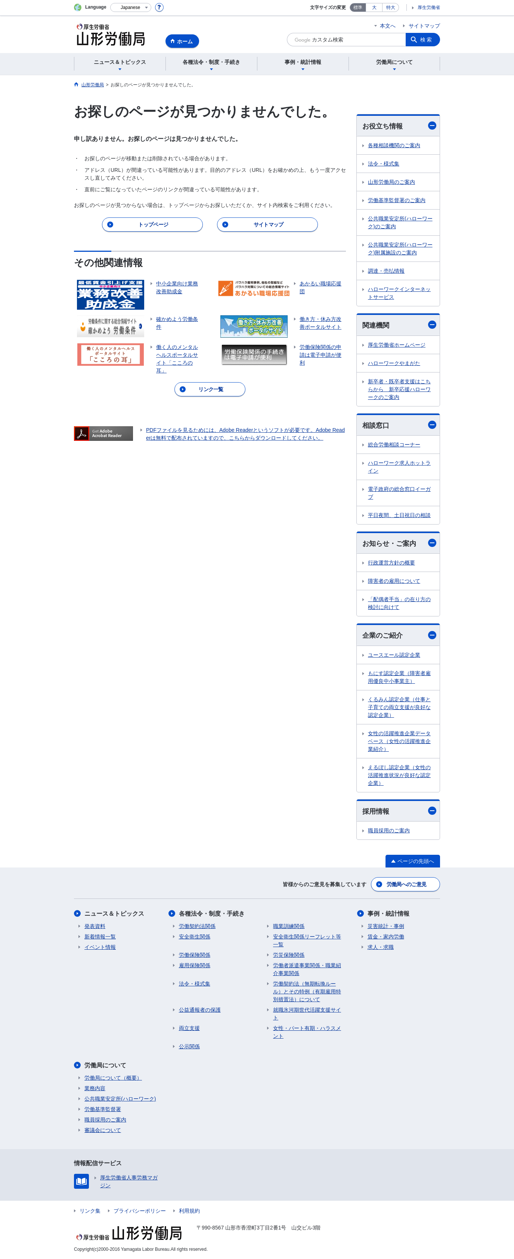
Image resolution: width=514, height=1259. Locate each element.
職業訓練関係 (288, 926)
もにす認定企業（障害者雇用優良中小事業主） (399, 677)
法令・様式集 (383, 164)
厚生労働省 (429, 7)
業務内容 (94, 1088)
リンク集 (90, 1211)
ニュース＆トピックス (114, 913)
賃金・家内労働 (386, 937)
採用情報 (399, 811)
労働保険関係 (194, 955)
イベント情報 (100, 947)
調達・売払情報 (386, 271)
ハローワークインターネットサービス (399, 293)
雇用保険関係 (194, 965)
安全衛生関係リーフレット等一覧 (307, 940)
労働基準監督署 (102, 1109)
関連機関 (399, 325)
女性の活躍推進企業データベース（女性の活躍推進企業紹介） (399, 741)
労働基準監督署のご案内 (396, 200)
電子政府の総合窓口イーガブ (399, 493)
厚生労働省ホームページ (396, 345)
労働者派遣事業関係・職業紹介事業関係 (307, 969)
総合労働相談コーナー (394, 445)
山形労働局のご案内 (391, 182)
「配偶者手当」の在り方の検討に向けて (399, 603)
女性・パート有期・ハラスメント (307, 1032)
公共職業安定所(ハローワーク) (120, 1099)
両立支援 (189, 1028)
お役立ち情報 (399, 125)
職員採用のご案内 (389, 830)
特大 (390, 7)
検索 (426, 40)
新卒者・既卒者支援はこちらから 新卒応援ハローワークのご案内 (399, 389)
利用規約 (189, 1211)
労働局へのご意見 (406, 884)
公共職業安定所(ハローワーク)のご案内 (400, 222)
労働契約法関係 (197, 926)
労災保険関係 (288, 955)
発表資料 (94, 926)
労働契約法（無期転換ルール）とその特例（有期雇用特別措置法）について (307, 991)
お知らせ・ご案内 (399, 543)
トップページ (153, 225)
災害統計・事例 (386, 926)
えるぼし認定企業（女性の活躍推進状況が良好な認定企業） (399, 775)
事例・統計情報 (388, 913)
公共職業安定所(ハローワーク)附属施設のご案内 (400, 249)
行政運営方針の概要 (391, 563)
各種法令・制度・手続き (212, 913)
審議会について (102, 1130)
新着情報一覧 (100, 937)
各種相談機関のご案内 (394, 145)
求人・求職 (381, 947)
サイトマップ (424, 25)
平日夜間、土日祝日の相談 (399, 515)
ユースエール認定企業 (394, 655)
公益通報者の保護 (200, 1010)
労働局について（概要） (113, 1078)
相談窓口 (399, 425)
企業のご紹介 (399, 635)
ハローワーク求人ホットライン (399, 467)
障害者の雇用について (394, 581)
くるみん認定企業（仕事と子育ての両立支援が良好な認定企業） (399, 707)
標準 (357, 7)
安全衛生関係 (194, 937)
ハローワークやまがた (394, 363)
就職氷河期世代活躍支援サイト (307, 1014)
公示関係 (189, 1046)
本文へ (388, 25)
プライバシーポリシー (140, 1211)
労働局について (105, 1065)
